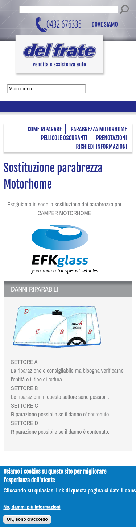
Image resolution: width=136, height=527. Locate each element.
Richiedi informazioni (101, 146)
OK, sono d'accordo (27, 522)
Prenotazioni (111, 138)
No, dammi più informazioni (31, 509)
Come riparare (45, 129)
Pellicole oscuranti (64, 138)
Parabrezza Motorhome (99, 129)
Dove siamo (105, 24)
